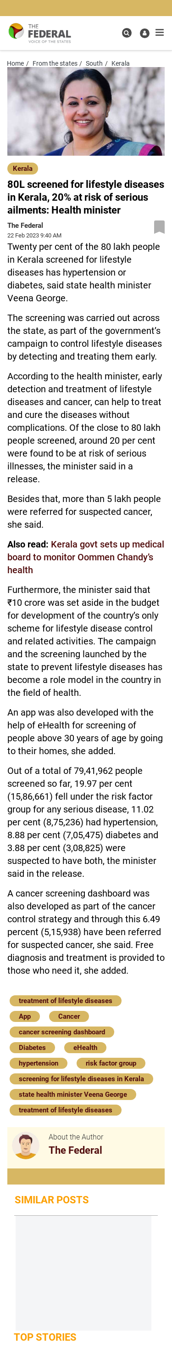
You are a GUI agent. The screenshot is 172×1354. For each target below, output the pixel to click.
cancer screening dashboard (62, 1032)
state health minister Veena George (73, 1094)
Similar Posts (52, 1200)
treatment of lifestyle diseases (65, 1001)
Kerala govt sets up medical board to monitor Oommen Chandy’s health (85, 557)
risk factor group (111, 1063)
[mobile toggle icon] (159, 32)
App (25, 1016)
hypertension (38, 1063)
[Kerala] (22, 167)
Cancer (69, 1016)
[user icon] (144, 33)
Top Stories (45, 1337)
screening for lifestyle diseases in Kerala (81, 1079)
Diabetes (32, 1048)
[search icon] (127, 33)
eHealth (85, 1048)
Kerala (23, 168)
